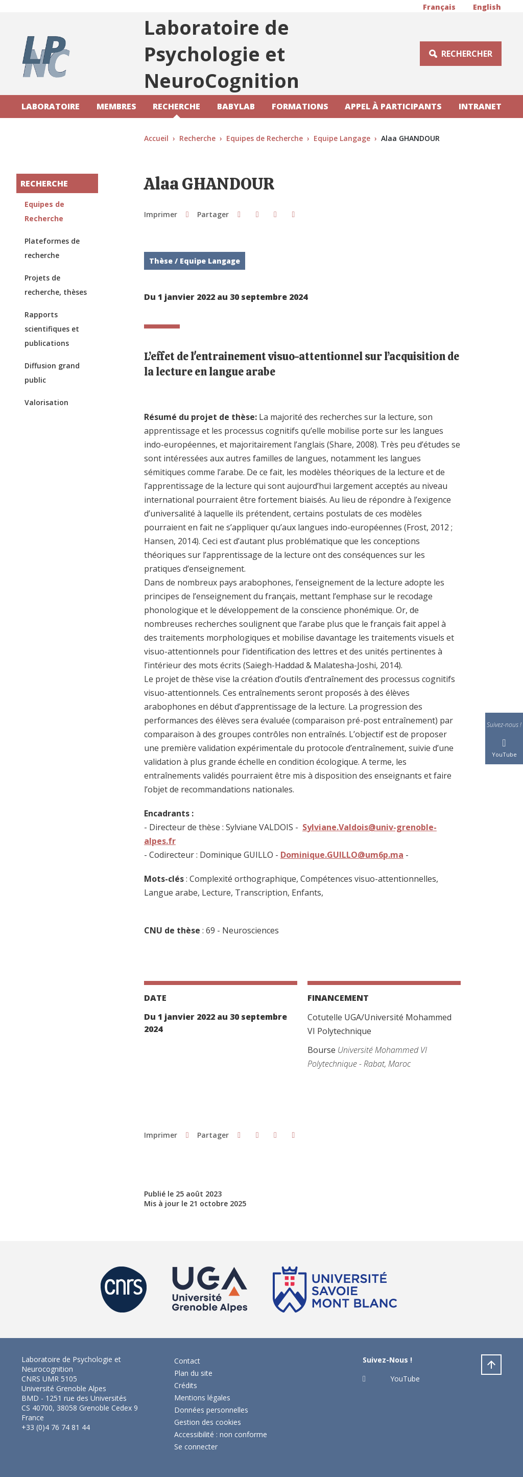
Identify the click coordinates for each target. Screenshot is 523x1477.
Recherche (176, 106)
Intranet (480, 106)
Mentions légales (202, 1397)
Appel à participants (393, 106)
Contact (187, 1361)
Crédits (185, 1385)
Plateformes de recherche (52, 248)
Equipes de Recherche (264, 138)
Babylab (236, 106)
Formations (300, 106)
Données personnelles (211, 1410)
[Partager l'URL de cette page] (293, 214)
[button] (239, 214)
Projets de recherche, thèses (56, 285)
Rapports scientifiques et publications (52, 329)
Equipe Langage (342, 138)
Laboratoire (50, 106)
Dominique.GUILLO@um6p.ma (341, 854)
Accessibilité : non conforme (220, 1434)
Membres (116, 106)
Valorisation (46, 402)
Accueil (156, 138)
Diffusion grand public (52, 373)
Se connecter (196, 1446)
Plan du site (193, 1373)
